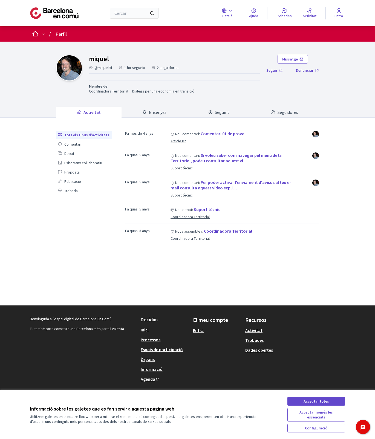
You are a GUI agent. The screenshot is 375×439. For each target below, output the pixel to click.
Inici (145, 330)
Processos (150, 339)
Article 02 (178, 140)
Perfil (61, 34)
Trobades (254, 340)
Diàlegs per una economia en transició (163, 91)
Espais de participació (162, 349)
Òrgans (148, 359)
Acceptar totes (316, 401)
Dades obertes (259, 350)
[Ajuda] (253, 13)
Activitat (253, 330)
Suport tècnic (182, 168)
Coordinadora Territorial (108, 91)
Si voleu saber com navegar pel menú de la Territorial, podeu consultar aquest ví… (226, 157)
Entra (198, 330)
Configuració (316, 428)
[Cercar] (134, 13)
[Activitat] (310, 13)
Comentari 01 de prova (222, 133)
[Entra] (338, 13)
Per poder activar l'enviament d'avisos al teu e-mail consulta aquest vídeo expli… (231, 185)
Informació (152, 369)
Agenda (150, 379)
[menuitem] (84, 135)
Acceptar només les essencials (316, 415)
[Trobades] (284, 13)
